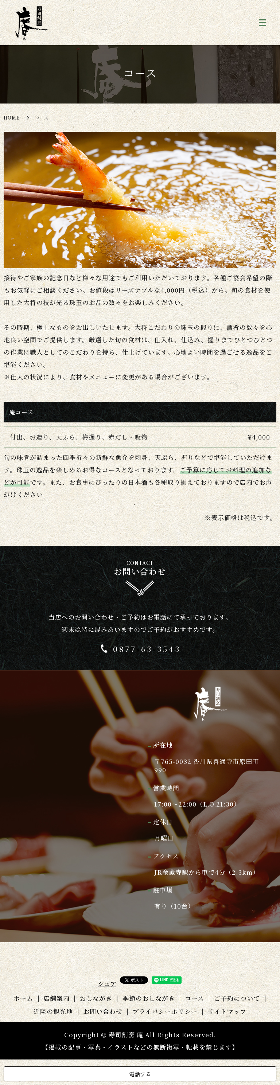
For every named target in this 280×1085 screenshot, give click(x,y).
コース (194, 998)
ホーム (23, 998)
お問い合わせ (102, 1011)
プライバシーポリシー (165, 1011)
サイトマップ (227, 1011)
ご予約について (237, 998)
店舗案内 (56, 998)
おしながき (95, 998)
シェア (107, 983)
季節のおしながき (148, 998)
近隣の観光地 (53, 1011)
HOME (12, 117)
